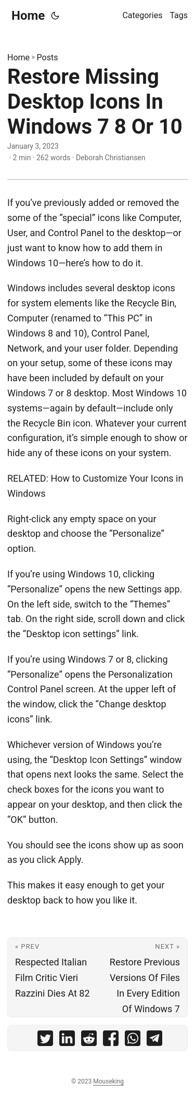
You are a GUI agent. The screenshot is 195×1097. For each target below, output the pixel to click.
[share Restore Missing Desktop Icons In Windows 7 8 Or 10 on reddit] (89, 1040)
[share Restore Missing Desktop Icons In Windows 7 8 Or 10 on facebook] (111, 1040)
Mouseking (108, 1081)
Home (28, 15)
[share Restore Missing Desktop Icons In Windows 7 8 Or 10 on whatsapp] (132, 1040)
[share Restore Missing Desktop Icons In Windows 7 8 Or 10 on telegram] (154, 1040)
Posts (47, 57)
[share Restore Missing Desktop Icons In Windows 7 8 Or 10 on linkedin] (67, 1040)
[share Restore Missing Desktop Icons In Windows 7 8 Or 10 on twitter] (45, 1040)
